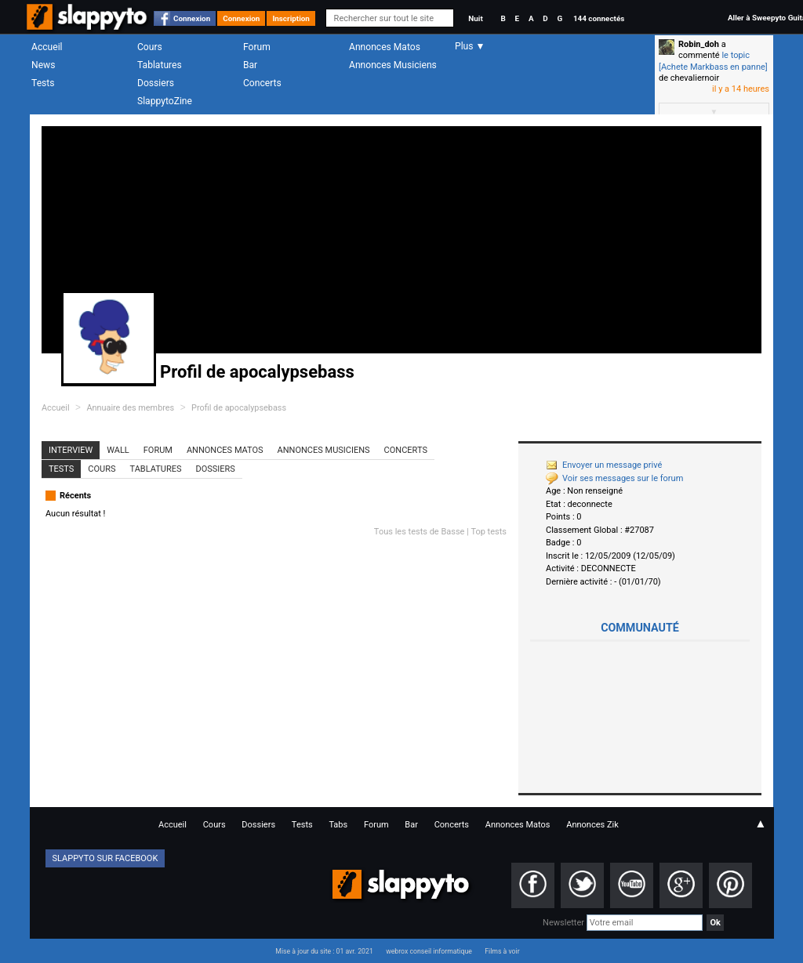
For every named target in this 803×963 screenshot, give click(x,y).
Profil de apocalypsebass (238, 408)
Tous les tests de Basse (419, 532)
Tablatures (159, 65)
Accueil (47, 47)
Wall (118, 450)
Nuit (475, 18)
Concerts (262, 83)
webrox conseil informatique (429, 951)
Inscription (291, 18)
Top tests (489, 532)
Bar (250, 65)
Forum (257, 47)
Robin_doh (698, 44)
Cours (149, 47)
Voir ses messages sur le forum (614, 478)
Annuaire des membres (130, 408)
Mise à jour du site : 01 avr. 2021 (323, 951)
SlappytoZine (164, 101)
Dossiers (155, 83)
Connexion (191, 18)
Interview (71, 450)
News (43, 65)
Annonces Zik (592, 825)
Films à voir (502, 951)
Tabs (338, 825)
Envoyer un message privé (604, 465)
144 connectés (598, 18)
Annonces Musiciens (393, 65)
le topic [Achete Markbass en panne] (713, 60)
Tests (42, 83)
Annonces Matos (384, 47)
